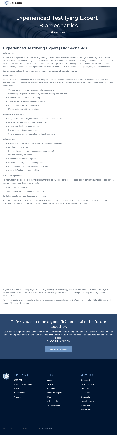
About (49, 380)
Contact (17, 388)
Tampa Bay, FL (87, 393)
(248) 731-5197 (20, 380)
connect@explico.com (23, 384)
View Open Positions (58, 352)
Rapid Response (21, 393)
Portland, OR (86, 410)
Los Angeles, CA (87, 384)
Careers (17, 397)
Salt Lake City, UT (88, 401)
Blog (49, 397)
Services (50, 384)
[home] (13, 3)
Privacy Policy (53, 401)
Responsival (47, 428)
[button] (110, 3)
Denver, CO (85, 380)
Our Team (51, 388)
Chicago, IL (85, 397)
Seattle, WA (85, 405)
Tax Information (53, 405)
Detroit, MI (85, 388)
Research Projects (54, 393)
